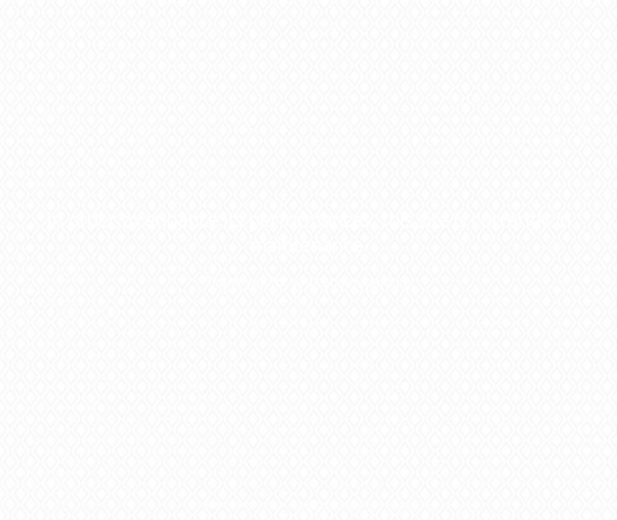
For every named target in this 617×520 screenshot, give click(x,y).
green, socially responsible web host (335, 504)
